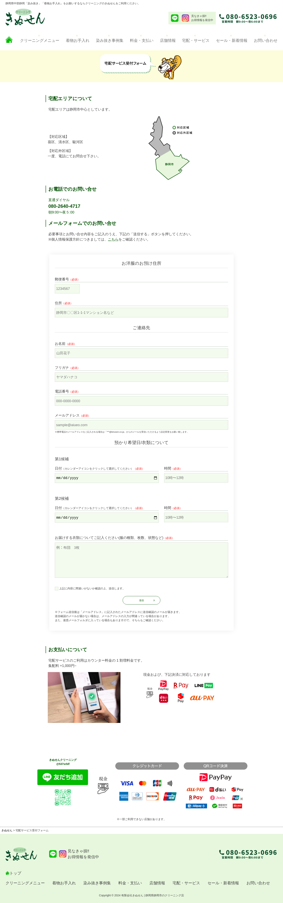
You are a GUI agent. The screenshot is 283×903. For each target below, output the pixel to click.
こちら (113, 239)
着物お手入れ (77, 40)
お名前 (60, 344)
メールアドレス (67, 415)
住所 (58, 303)
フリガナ (62, 368)
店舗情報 (168, 40)
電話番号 (62, 391)
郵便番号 (62, 279)
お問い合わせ (265, 40)
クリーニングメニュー (39, 40)
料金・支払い (141, 40)
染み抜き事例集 (109, 40)
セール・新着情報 (231, 40)
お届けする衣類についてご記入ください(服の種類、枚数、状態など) (109, 538)
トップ (15, 873)
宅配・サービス (195, 40)
